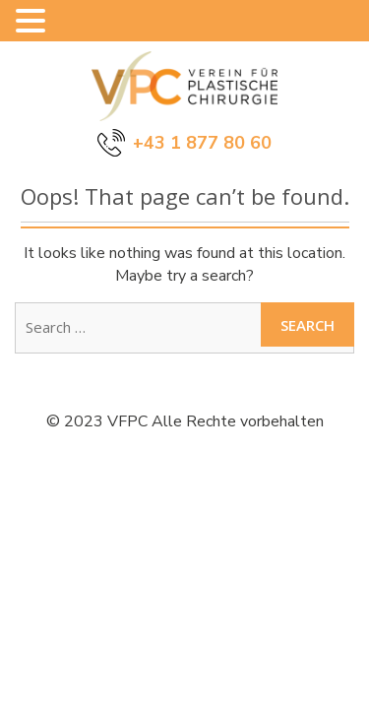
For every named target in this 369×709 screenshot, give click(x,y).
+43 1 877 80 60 (202, 143)
